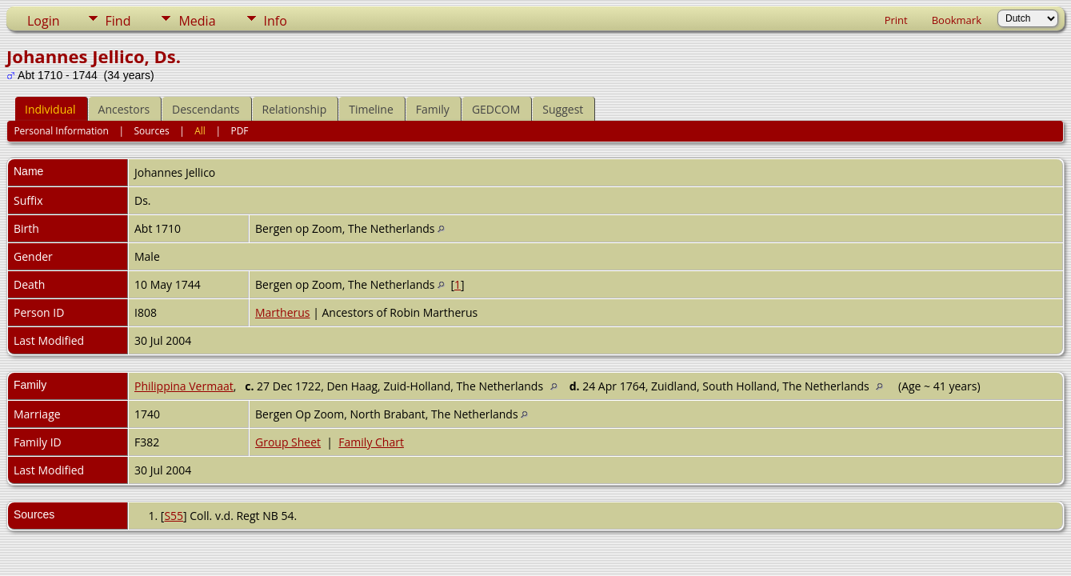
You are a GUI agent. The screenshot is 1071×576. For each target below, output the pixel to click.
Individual (50, 109)
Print (896, 20)
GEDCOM (496, 109)
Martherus (282, 312)
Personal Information (61, 131)
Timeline (371, 109)
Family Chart (371, 442)
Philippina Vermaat (184, 386)
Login (43, 21)
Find (118, 21)
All (200, 131)
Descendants (205, 109)
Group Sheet (288, 442)
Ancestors (124, 109)
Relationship (294, 109)
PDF (239, 131)
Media (196, 21)
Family (433, 109)
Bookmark (956, 20)
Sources (151, 131)
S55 (173, 515)
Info (275, 21)
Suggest (562, 109)
